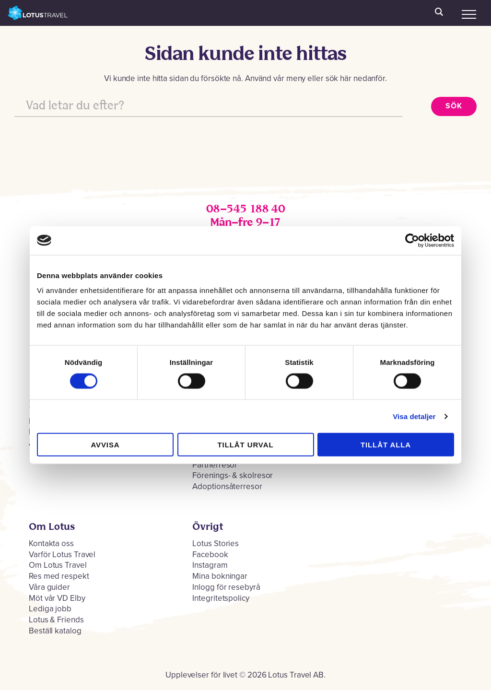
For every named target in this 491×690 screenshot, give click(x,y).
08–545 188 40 (245, 209)
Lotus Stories (215, 543)
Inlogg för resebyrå (226, 587)
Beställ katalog (55, 631)
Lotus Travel (38, 13)
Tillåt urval (246, 445)
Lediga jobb (50, 609)
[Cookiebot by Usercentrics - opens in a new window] (412, 240)
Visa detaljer (414, 416)
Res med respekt (59, 576)
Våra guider (49, 587)
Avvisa (105, 445)
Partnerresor (214, 465)
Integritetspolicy (220, 598)
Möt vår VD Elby (57, 598)
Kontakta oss (51, 543)
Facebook (210, 555)
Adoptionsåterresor (227, 486)
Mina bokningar (219, 576)
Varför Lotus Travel (62, 555)
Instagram (209, 565)
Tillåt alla (386, 445)
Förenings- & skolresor (232, 475)
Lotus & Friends (56, 620)
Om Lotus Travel (58, 565)
